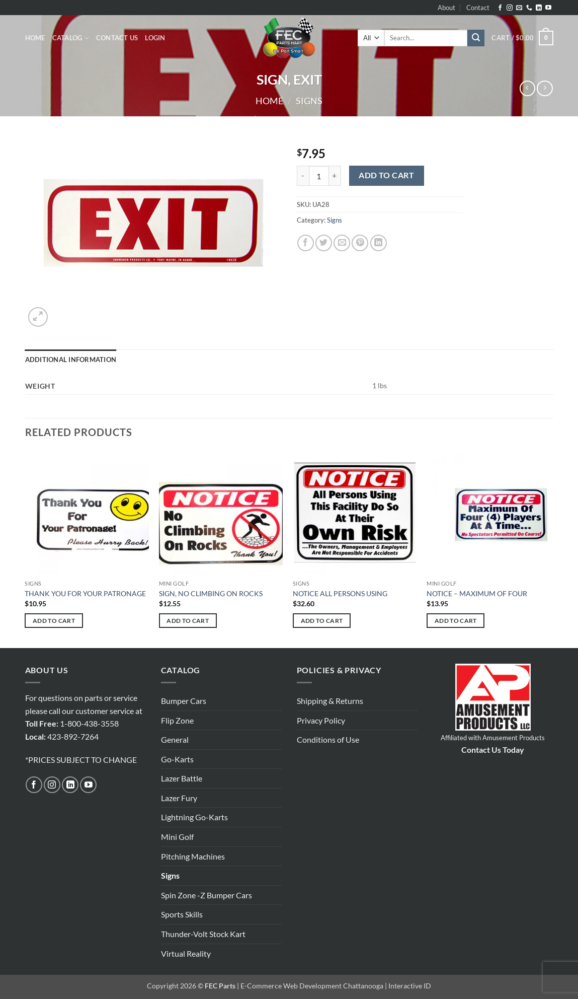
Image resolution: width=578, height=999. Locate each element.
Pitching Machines (193, 856)
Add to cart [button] (54, 620)
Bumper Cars (183, 700)
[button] (155, 38)
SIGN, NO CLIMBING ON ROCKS (211, 593)
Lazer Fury (179, 798)
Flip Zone (177, 720)
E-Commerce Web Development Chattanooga (311, 985)
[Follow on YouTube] (548, 8)
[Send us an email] (519, 8)
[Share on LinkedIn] (378, 243)
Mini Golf (177, 836)
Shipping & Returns (330, 700)
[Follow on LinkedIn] (539, 8)
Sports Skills (182, 914)
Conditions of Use (328, 739)
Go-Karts (177, 759)
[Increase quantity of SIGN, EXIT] (335, 176)
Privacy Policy (321, 720)
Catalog (70, 38)
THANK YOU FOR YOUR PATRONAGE (85, 593)
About (446, 8)
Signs (309, 100)
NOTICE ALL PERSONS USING (340, 593)
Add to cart (386, 175)
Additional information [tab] (71, 359)
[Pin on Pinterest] (360, 243)
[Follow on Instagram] (510, 8)
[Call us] (529, 8)
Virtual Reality (186, 953)
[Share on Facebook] (305, 243)
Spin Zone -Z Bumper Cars (206, 895)
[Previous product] (544, 88)
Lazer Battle (181, 778)
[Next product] (527, 88)
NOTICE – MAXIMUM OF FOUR (477, 593)
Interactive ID (409, 985)
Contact (477, 8)
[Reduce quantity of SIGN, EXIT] (303, 176)
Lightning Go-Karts (194, 817)
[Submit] (475, 38)
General (175, 739)
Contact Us (117, 38)
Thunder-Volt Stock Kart (203, 934)
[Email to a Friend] (342, 243)
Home (35, 38)
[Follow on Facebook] (500, 8)
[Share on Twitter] (323, 243)
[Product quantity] (319, 176)
